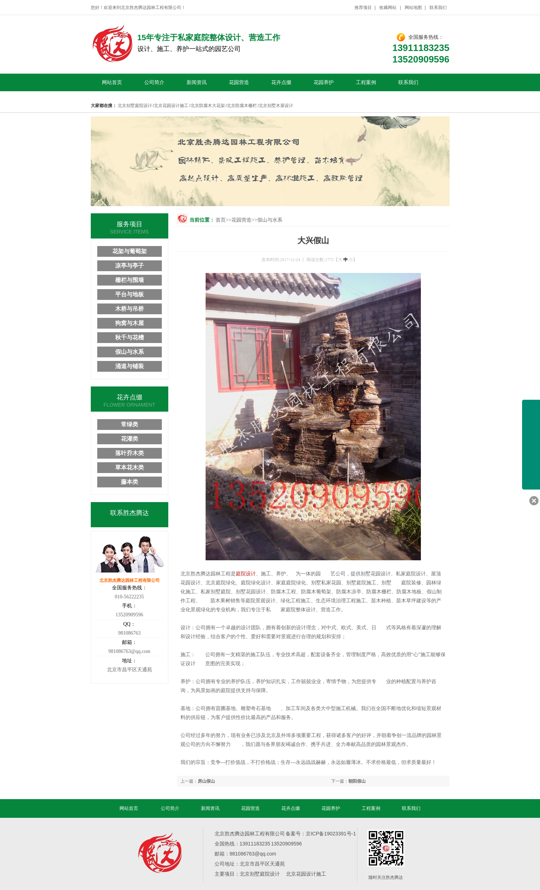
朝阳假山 (357, 781)
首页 (221, 220)
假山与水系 (269, 220)
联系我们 (438, 7)
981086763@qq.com (129, 651)
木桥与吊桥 (129, 309)
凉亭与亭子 (129, 266)
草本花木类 (129, 467)
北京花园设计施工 (171, 105)
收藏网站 (388, 7)
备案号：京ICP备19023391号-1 (321, 833)
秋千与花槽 (129, 337)
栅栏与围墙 (129, 280)
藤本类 (129, 482)
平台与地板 (129, 294)
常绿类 (129, 424)
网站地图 (413, 7)
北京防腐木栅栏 (242, 105)
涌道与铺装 (129, 366)
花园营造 (239, 82)
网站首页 (112, 82)
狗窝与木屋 (129, 323)
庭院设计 (246, 573)
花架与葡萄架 (129, 251)
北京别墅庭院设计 (135, 105)
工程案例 (366, 82)
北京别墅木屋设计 (276, 105)
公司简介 (154, 82)
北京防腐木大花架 (208, 105)
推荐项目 (363, 7)
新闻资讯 (197, 82)
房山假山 (206, 781)
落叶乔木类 (129, 453)
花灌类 (129, 439)
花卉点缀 (281, 82)
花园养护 (324, 82)
